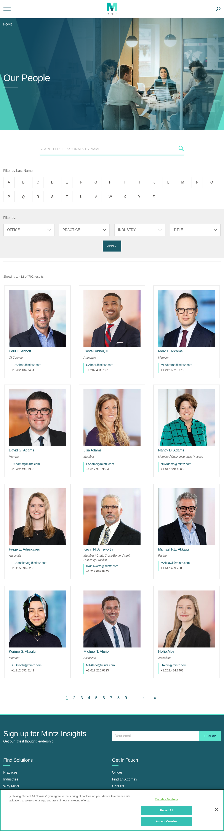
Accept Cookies (166, 821)
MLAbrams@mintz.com (181, 356)
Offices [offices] (117, 738)
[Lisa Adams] (97, 433)
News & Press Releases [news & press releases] (21, 785)
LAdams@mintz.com (104, 446)
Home (7, 24)
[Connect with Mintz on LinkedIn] (116, 780)
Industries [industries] (10, 745)
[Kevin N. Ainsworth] (102, 523)
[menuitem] (8, 24)
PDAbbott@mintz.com (31, 356)
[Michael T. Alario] (100, 617)
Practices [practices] (10, 738)
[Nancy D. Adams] (175, 433)
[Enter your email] (166, 701)
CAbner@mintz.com (103, 356)
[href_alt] (37, 314)
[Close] (216, 809)
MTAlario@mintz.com (104, 630)
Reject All (166, 810)
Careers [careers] (118, 752)
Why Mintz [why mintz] (11, 752)
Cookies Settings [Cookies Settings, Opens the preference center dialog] (166, 799)
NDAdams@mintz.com (180, 446)
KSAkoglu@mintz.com (31, 630)
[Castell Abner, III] (100, 342)
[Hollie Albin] (170, 617)
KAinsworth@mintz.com (106, 540)
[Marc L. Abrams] (174, 342)
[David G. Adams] (25, 433)
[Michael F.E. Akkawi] (177, 523)
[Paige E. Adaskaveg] (29, 523)
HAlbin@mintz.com (178, 630)
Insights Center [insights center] (15, 778)
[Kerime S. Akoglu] (26, 617)
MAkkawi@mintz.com (179, 537)
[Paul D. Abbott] (24, 342)
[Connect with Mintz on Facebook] (127, 780)
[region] (112, 810)
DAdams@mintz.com (30, 446)
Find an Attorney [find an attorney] (124, 745)
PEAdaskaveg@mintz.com (34, 537)
